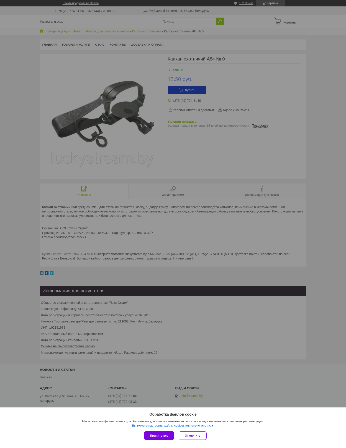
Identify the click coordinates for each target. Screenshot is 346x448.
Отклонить (192, 435)
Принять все (159, 435)
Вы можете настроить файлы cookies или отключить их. (171, 425)
